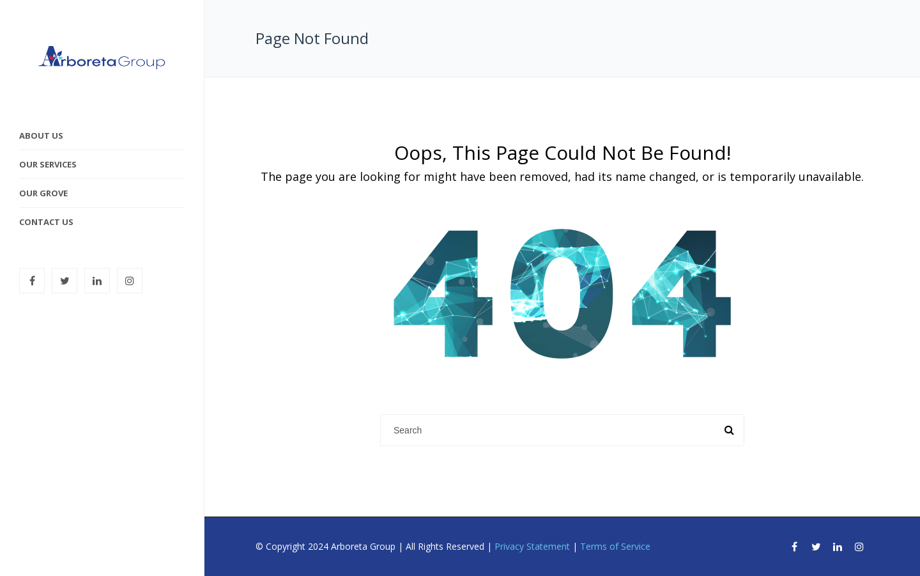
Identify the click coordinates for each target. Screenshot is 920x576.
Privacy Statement (532, 546)
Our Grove (43, 193)
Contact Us (46, 222)
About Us (41, 135)
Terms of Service (615, 546)
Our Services (48, 164)
